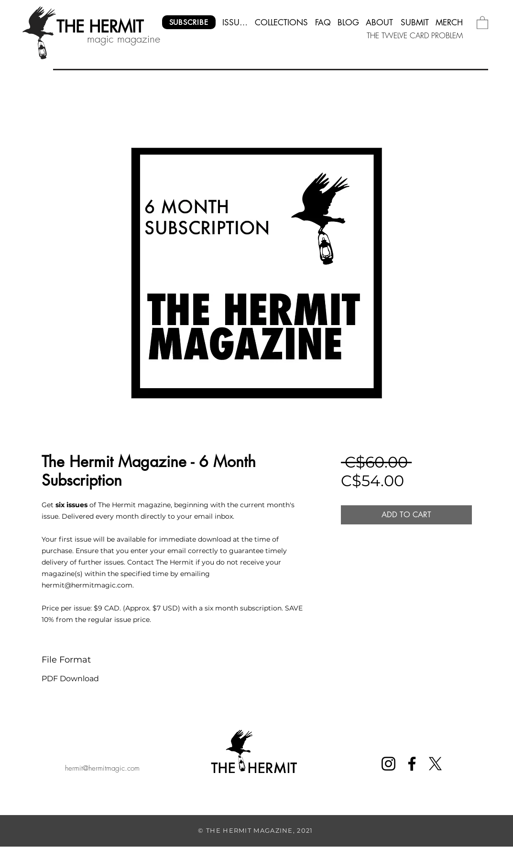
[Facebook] (412, 763)
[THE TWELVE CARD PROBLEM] (415, 36)
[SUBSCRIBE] (189, 22)
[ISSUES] (235, 22)
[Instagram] (388, 763)
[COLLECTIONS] (281, 22)
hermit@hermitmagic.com (102, 768)
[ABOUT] (380, 22)
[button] (482, 22)
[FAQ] (323, 22)
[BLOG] (348, 22)
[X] (435, 763)
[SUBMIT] (415, 22)
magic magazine (123, 39)
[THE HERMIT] (100, 26)
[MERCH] (450, 22)
